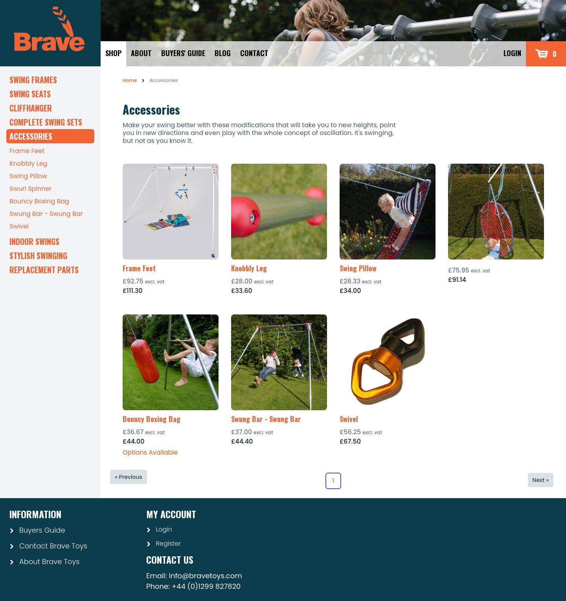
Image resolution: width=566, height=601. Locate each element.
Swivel (19, 226)
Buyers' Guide (183, 53)
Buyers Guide (37, 530)
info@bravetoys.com (205, 576)
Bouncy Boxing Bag (39, 201)
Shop (113, 53)
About (141, 53)
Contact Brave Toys (48, 546)
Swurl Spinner (30, 188)
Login (512, 53)
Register (163, 543)
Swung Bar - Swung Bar (46, 213)
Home (130, 80)
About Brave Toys (44, 561)
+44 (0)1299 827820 (206, 586)
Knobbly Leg (28, 163)
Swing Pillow (28, 176)
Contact (254, 53)
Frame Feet (26, 150)
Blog (223, 53)
